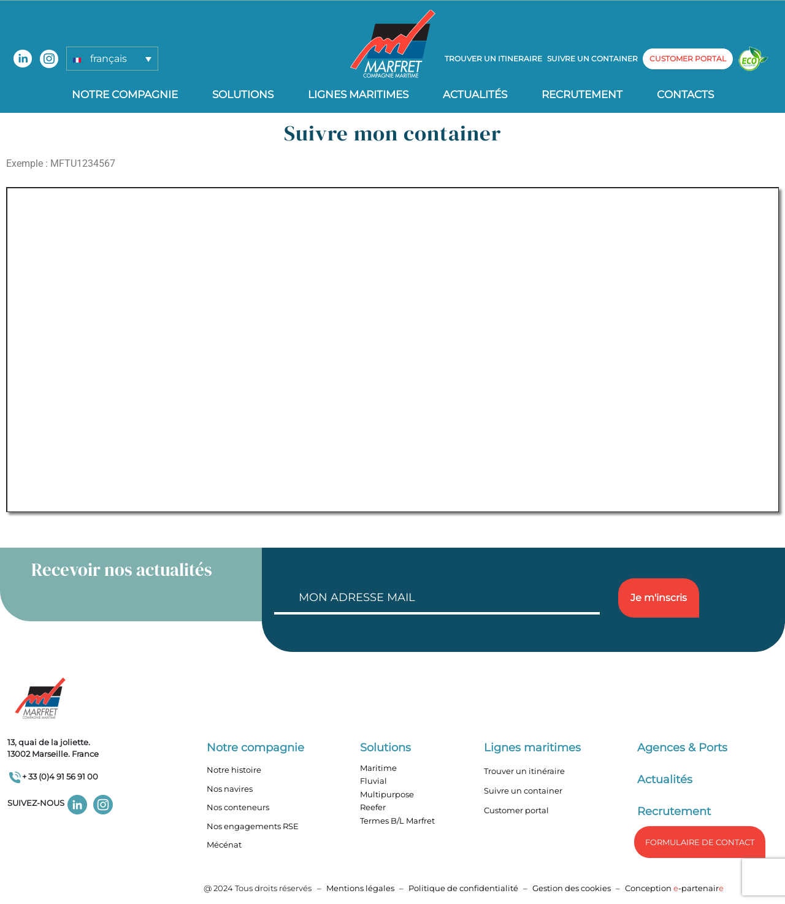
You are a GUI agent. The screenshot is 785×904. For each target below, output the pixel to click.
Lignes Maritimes (358, 94)
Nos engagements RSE (253, 826)
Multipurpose (387, 794)
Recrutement (582, 94)
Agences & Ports (682, 747)
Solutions (243, 94)
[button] (112, 59)
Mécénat (224, 844)
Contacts (685, 94)
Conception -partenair (674, 888)
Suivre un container (592, 58)
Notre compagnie (125, 94)
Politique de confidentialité (464, 888)
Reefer (373, 807)
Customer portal (516, 810)
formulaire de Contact (699, 842)
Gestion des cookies (571, 888)
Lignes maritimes (532, 747)
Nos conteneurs (238, 807)
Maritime (378, 768)
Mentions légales (360, 888)
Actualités (475, 94)
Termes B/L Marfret (397, 820)
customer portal (687, 58)
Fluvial (373, 781)
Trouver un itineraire (493, 58)
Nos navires (230, 789)
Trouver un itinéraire (524, 771)
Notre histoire (234, 770)
